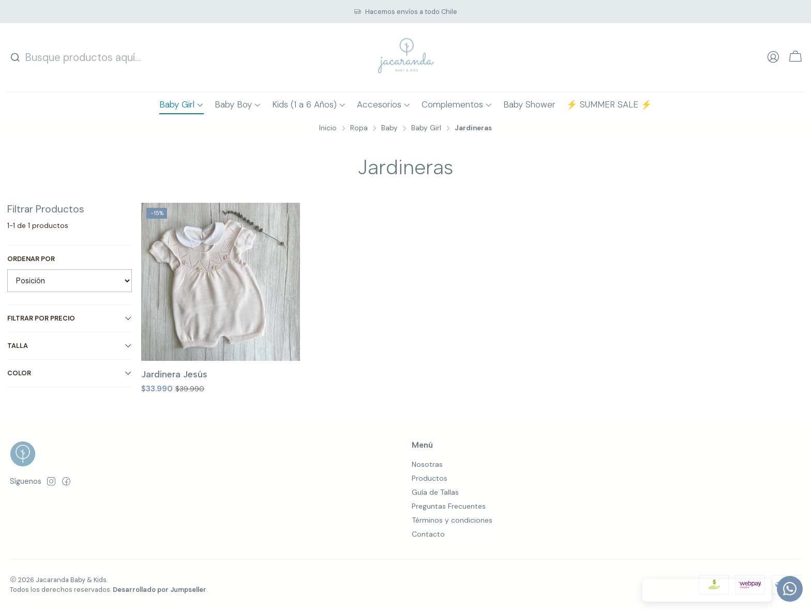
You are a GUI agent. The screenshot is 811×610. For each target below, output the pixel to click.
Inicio (328, 128)
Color (69, 373)
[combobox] (76, 57)
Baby (389, 128)
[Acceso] (773, 57)
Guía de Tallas (435, 492)
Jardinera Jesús (174, 374)
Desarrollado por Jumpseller (159, 589)
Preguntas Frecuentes (449, 506)
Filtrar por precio (69, 318)
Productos (429, 478)
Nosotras (427, 464)
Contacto (428, 534)
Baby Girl (426, 128)
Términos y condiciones (452, 520)
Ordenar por (31, 259)
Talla (69, 345)
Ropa (359, 128)
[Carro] (795, 57)
